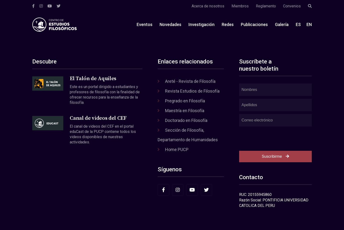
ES (298, 24)
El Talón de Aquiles (93, 78)
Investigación (201, 24)
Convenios (292, 6)
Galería (282, 24)
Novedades (170, 24)
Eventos (144, 24)
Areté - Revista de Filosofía (190, 81)
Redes (228, 24)
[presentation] (275, 138)
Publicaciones (254, 24)
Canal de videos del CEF (98, 118)
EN (309, 24)
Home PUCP (176, 149)
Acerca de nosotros (208, 6)
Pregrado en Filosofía (185, 100)
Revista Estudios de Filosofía (192, 91)
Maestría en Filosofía (184, 110)
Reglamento (266, 6)
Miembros (240, 6)
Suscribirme (275, 156)
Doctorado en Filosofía (186, 120)
